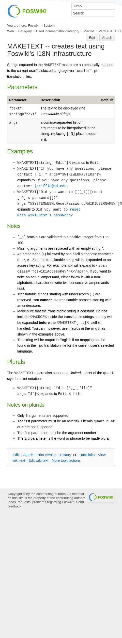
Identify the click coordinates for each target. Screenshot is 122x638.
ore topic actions (66, 460)
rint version (47, 455)
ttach (28, 455)
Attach (107, 38)
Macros (89, 31)
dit (16, 455)
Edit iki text (38, 460)
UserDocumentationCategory (57, 31)
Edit (92, 38)
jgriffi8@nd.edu (50, 186)
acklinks (87, 455)
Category (25, 31)
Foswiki (33, 25)
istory (65, 455)
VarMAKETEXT (110, 31)
